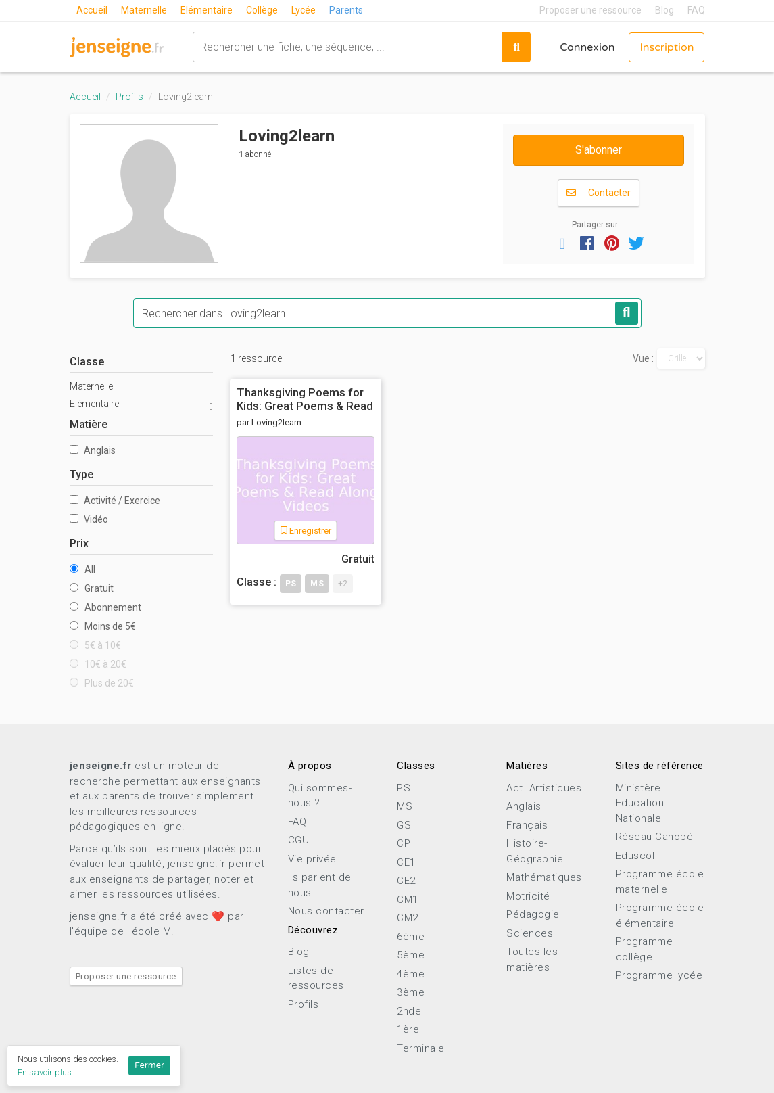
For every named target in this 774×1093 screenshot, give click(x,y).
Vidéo (89, 519)
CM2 (407, 918)
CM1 (407, 899)
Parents (346, 10)
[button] (562, 243)
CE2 (406, 881)
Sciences (529, 933)
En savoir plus (45, 1072)
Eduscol (635, 856)
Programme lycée (659, 975)
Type (81, 474)
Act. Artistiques (543, 788)
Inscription (666, 47)
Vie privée (312, 859)
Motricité (528, 896)
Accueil (91, 10)
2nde (409, 1011)
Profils (129, 96)
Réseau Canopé (655, 837)
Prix (79, 543)
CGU (299, 840)
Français (527, 825)
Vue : (643, 358)
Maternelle (144, 10)
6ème (411, 937)
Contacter (598, 193)
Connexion (587, 47)
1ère (408, 1029)
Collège (262, 10)
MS (404, 806)
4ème (411, 974)
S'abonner (598, 149)
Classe (87, 361)
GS (404, 825)
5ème (411, 955)
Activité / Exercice (115, 500)
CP (403, 843)
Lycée (303, 10)
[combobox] (348, 47)
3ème (411, 992)
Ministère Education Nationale (640, 803)
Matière (88, 424)
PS (403, 788)
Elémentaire (206, 10)
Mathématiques (544, 877)
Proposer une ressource (590, 10)
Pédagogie (533, 914)
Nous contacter (326, 911)
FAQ (696, 10)
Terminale (421, 1048)
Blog (664, 10)
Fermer (149, 1065)
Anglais (93, 450)
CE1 (406, 862)
